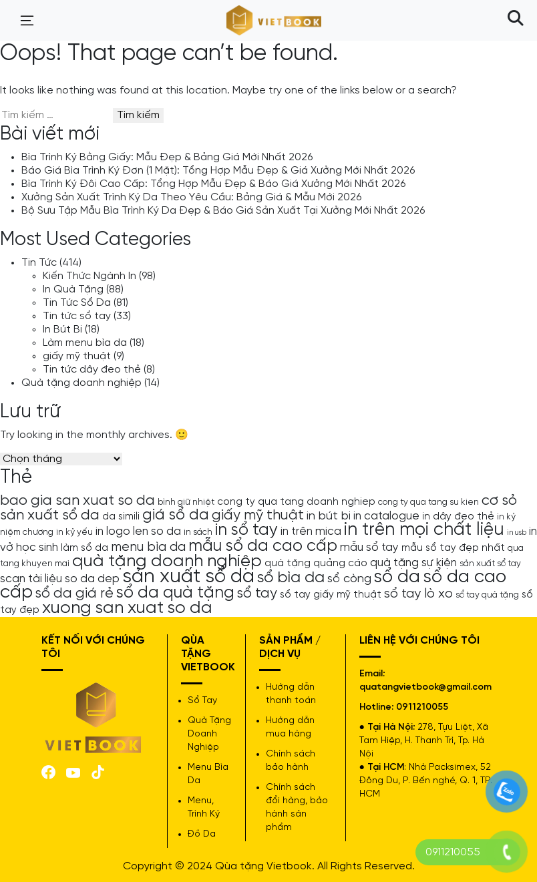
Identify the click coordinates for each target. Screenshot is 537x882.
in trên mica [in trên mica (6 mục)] (311, 531)
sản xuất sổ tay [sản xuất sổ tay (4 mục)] (490, 563)
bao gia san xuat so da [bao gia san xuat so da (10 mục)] (77, 500)
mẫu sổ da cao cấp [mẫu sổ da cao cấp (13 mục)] (262, 546)
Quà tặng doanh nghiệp (81, 383)
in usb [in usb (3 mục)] (516, 533)
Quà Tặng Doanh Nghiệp (209, 734)
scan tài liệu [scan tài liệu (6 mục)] (31, 579)
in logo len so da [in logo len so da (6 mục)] (138, 531)
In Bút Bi (62, 329)
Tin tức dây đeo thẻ (92, 369)
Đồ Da (202, 834)
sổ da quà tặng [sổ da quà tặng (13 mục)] (175, 593)
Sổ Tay (202, 701)
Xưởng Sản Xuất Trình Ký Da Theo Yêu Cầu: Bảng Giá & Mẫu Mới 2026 (191, 197)
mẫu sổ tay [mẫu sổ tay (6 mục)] (369, 547)
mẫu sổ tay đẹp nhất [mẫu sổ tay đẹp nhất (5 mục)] (453, 548)
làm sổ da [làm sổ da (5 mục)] (84, 548)
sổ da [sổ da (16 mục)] (397, 577)
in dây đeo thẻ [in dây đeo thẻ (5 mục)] (458, 516)
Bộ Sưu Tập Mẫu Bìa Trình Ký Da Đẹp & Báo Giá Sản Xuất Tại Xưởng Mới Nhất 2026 (223, 210)
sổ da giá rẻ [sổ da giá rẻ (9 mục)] (74, 593)
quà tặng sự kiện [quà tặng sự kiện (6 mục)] (413, 563)
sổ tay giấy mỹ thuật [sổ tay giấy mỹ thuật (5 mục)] (330, 595)
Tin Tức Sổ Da (77, 302)
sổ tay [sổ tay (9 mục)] (257, 593)
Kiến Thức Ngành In (89, 276)
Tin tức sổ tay (77, 316)
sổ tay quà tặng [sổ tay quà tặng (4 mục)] (487, 595)
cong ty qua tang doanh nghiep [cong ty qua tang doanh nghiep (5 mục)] (296, 502)
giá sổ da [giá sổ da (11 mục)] (175, 515)
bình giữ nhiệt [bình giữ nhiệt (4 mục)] (186, 502)
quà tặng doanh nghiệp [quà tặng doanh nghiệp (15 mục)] (167, 561)
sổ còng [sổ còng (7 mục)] (349, 579)
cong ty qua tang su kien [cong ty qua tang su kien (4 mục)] (428, 502)
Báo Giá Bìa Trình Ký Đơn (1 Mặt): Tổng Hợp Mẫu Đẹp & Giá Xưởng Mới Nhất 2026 (218, 170)
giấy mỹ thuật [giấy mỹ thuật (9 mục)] (258, 515)
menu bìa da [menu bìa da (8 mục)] (148, 547)
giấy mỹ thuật (77, 356)
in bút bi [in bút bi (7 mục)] (329, 516)
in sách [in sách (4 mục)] (198, 532)
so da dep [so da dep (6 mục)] (92, 579)
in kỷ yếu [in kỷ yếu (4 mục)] (74, 532)
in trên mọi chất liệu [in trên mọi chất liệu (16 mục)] (424, 530)
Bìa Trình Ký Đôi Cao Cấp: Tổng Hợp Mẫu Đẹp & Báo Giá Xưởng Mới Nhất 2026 (213, 184)
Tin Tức (39, 262)
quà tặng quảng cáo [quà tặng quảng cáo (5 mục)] (315, 563)
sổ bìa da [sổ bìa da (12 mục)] (291, 578)
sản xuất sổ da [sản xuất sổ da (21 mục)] (188, 577)
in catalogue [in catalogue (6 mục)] (386, 516)
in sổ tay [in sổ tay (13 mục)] (246, 530)
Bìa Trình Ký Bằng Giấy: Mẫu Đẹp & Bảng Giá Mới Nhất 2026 (167, 157)
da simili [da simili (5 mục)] (121, 516)
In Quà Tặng (73, 289)
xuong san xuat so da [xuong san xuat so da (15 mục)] (127, 608)
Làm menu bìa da (85, 343)
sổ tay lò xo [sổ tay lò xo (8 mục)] (418, 594)
